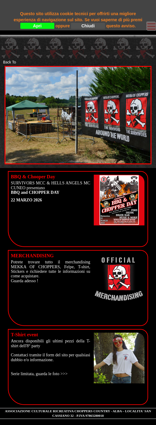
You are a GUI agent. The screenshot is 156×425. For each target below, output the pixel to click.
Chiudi (88, 25)
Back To (9, 62)
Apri (37, 25)
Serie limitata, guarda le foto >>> (39, 374)
